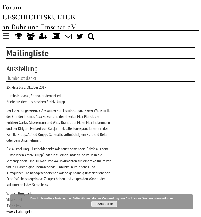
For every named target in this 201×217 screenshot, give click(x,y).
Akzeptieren (104, 204)
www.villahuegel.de (20, 211)
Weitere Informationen (157, 198)
